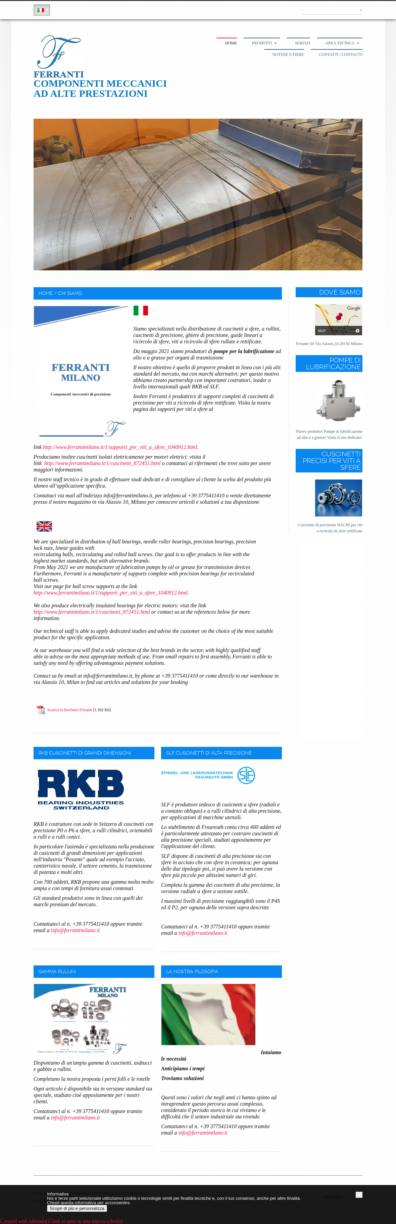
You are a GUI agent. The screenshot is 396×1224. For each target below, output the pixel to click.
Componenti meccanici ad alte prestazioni (100, 88)
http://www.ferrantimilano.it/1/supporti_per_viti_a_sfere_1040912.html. (112, 593)
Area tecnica (342, 43)
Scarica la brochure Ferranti (69, 709)
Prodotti (264, 43)
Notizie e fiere (288, 54)
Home (231, 43)
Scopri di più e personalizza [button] (77, 1208)
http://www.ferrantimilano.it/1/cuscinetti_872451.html (102, 463)
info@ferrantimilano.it (75, 930)
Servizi (302, 43)
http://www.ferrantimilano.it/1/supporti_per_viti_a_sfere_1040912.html (120, 447)
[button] (359, 1195)
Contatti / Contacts (340, 54)
